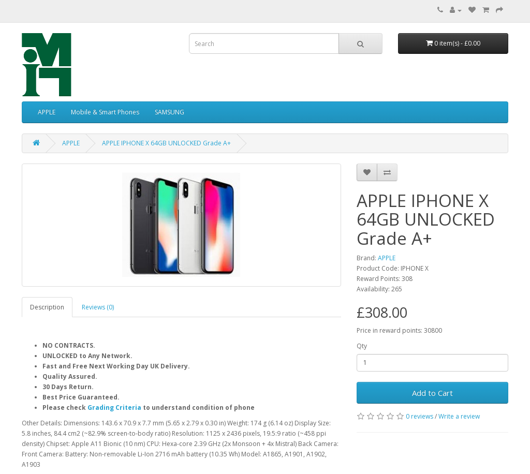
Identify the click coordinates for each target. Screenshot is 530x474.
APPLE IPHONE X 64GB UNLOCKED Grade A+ (166, 143)
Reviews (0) (98, 307)
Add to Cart (432, 393)
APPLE (46, 112)
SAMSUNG (169, 112)
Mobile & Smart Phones (105, 112)
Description (47, 307)
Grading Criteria (114, 407)
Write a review (459, 416)
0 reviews (419, 416)
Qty (362, 346)
